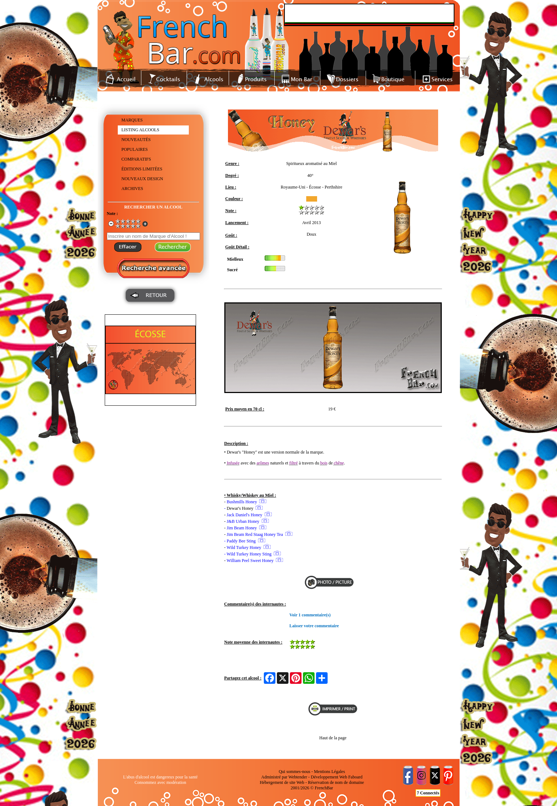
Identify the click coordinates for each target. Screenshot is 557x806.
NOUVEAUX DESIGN (142, 178)
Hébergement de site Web (282, 782)
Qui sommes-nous (294, 771)
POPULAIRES (134, 149)
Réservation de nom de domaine (336, 782)
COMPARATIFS (136, 159)
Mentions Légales (329, 771)
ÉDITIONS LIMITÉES (141, 168)
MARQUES (132, 120)
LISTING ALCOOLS (140, 129)
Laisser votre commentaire (314, 625)
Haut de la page (332, 737)
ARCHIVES (132, 188)
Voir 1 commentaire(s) (310, 614)
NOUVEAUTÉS (136, 139)
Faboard (355, 777)
